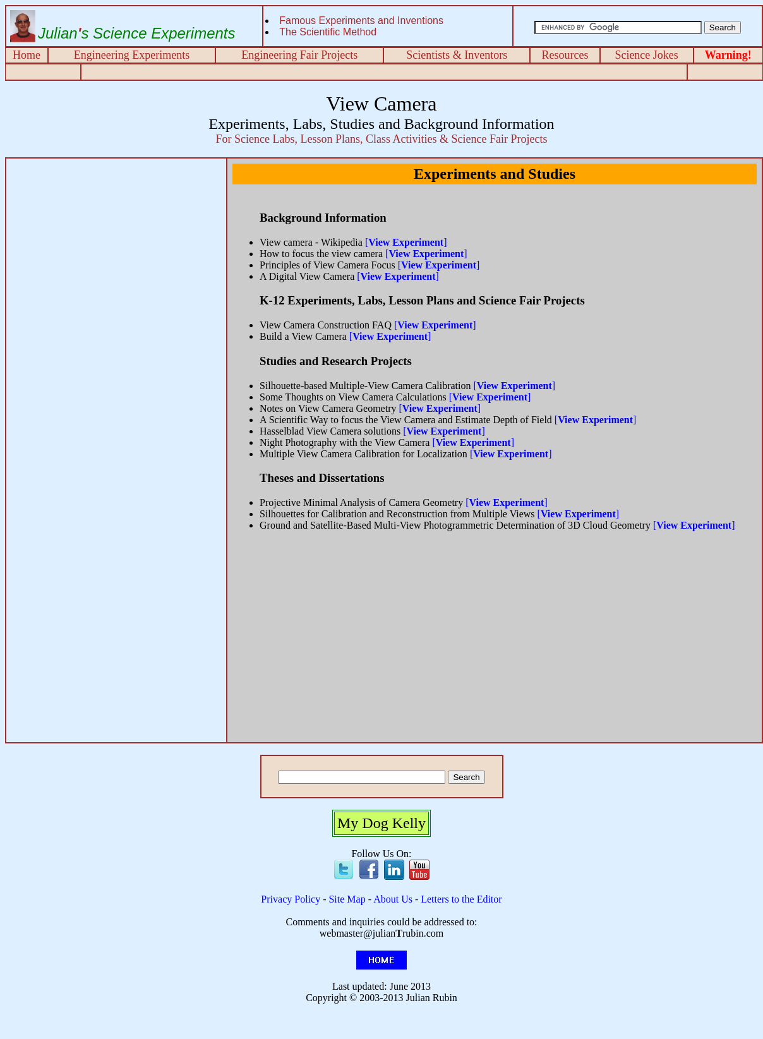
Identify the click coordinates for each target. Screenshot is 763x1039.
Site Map (346, 899)
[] (406, 242)
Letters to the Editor (461, 899)
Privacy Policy (290, 899)
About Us (392, 899)
